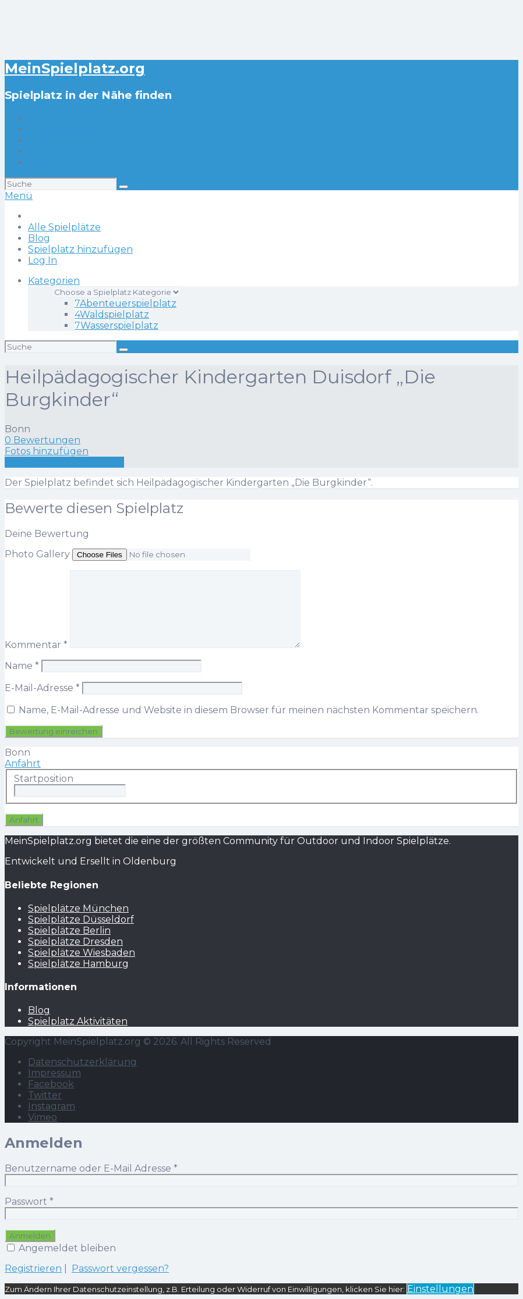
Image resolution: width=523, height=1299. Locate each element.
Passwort (29, 1201)
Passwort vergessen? (120, 1268)
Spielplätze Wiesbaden (81, 952)
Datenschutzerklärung (82, 1061)
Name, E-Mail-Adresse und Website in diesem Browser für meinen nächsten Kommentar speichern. (249, 710)
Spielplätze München (78, 908)
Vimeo (42, 1117)
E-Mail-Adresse (42, 687)
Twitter (45, 1095)
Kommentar (36, 644)
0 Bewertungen (42, 440)
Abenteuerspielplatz (125, 303)
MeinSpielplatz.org (75, 68)
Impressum (54, 1073)
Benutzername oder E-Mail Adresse (91, 1168)
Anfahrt (23, 763)
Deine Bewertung (47, 533)
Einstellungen (440, 1288)
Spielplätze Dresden (75, 941)
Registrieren (33, 1268)
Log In (42, 162)
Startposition (43, 778)
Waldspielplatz (112, 314)
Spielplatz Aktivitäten (78, 1021)
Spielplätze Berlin (69, 930)
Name (22, 665)
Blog (39, 140)
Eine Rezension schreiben (64, 462)
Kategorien (54, 280)
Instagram (51, 1106)
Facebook (51, 1084)
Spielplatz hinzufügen (80, 151)
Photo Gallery (37, 554)
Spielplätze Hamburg (78, 963)
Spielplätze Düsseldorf (81, 919)
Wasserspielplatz (116, 325)
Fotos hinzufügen (47, 451)
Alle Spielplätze (64, 129)
